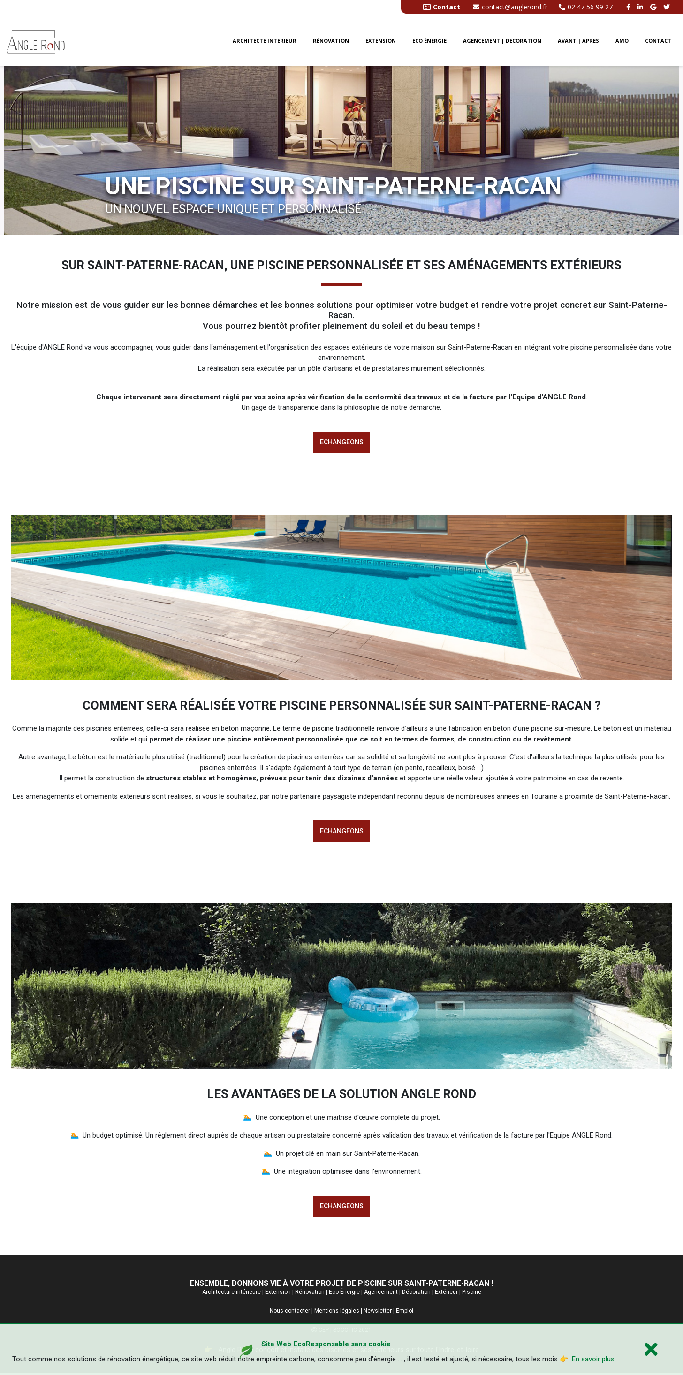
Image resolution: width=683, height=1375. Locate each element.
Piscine (471, 1293)
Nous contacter (290, 1312)
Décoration (416, 1293)
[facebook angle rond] (629, 6)
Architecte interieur (264, 41)
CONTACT (658, 41)
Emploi (404, 1312)
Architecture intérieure (231, 1293)
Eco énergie (429, 41)
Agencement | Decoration (502, 41)
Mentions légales (336, 1312)
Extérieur (446, 1293)
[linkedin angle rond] (641, 6)
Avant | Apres (578, 41)
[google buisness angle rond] (654, 6)
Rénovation (331, 41)
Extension (380, 41)
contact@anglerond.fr (510, 6)
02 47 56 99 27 (586, 6)
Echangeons (342, 442)
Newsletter (378, 1312)
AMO (622, 41)
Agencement (381, 1293)
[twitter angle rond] (668, 6)
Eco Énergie (344, 1293)
